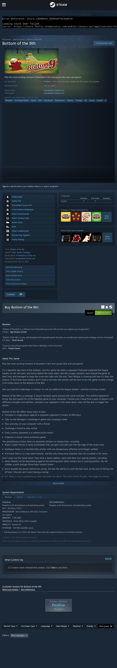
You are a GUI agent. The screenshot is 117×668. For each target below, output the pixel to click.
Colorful (100, 102)
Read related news (14, 277)
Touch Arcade (17, 342)
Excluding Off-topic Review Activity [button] (48, 637)
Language (45, 628)
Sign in (5, 188)
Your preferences (28, 591)
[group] (58, 639)
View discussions (13, 281)
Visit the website (14, 269)
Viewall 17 (106, 219)
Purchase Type (28, 628)
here (53, 569)
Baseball (9, 102)
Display (90, 628)
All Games (6, 41)
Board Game (60, 102)
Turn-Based (48, 102)
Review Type (9, 628)
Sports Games (19, 41)
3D (86, 102)
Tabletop (70, 102)
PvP (40, 102)
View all (108, 560)
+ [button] (105, 102)
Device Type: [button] (50, 641)
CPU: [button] (26, 641)
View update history (14, 273)
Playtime (77, 628)
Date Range (61, 628)
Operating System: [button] (10, 641)
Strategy (79, 102)
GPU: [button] (36, 641)
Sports (33, 102)
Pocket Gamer (14, 350)
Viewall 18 (107, 239)
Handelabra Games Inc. (54, 92)
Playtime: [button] (72, 637)
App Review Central (18, 334)
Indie (14, 254)
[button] (103, 314)
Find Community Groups (16, 285)
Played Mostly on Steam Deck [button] (94, 637)
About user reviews (10, 591)
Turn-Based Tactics (21, 102)
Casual (91, 102)
